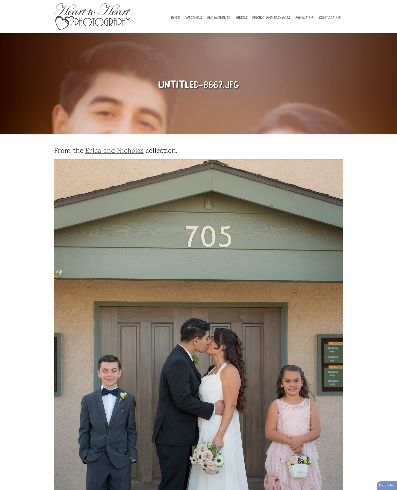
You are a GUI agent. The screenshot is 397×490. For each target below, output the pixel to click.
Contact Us (330, 17)
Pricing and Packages (271, 17)
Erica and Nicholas (114, 151)
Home (175, 17)
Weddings (193, 17)
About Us (304, 17)
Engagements (218, 17)
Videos (241, 17)
